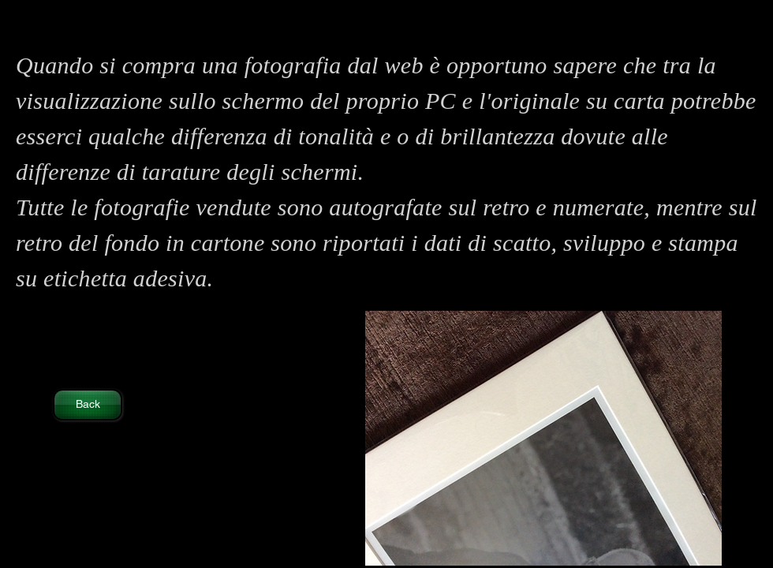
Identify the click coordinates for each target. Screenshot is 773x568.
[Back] (87, 404)
